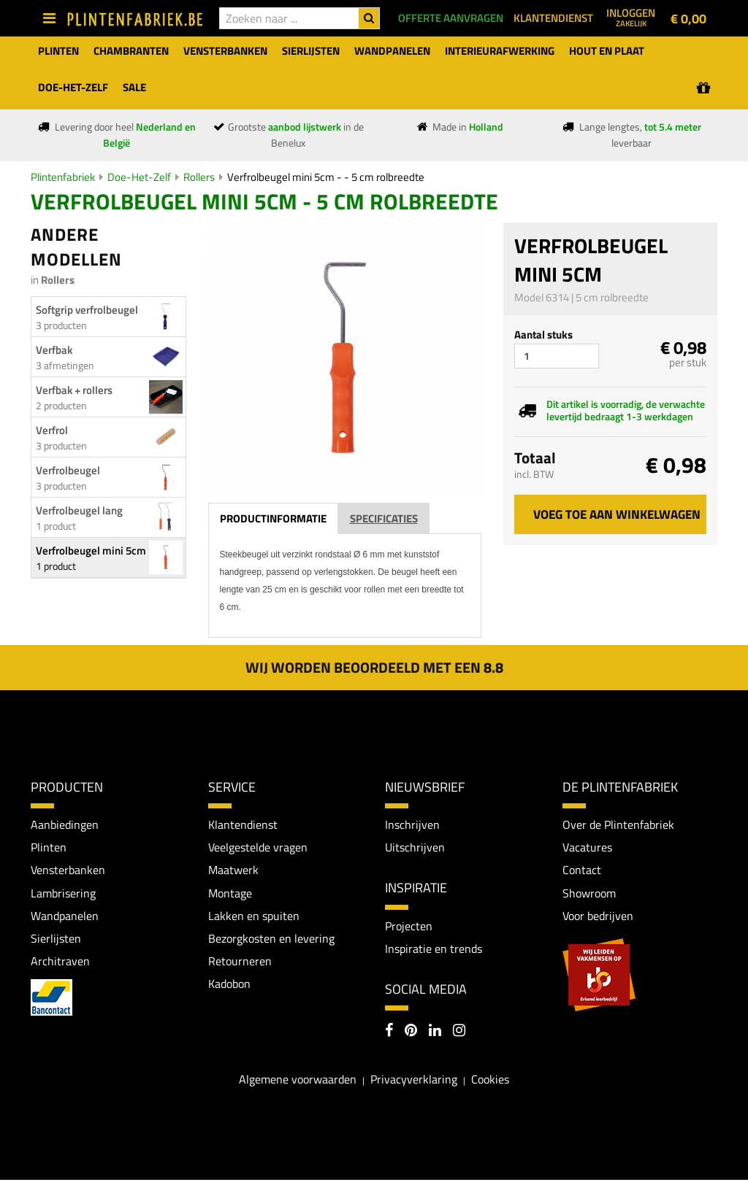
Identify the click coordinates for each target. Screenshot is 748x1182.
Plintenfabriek (63, 177)
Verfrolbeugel (68, 470)
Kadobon (229, 985)
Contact (581, 870)
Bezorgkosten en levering (271, 940)
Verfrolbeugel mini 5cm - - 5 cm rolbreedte (325, 177)
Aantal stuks (543, 334)
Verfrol (52, 430)
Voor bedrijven (597, 917)
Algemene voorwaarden (297, 1081)
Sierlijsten (56, 940)
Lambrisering (63, 894)
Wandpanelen (65, 917)
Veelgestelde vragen (258, 848)
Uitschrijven (415, 848)
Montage (230, 894)
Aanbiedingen (65, 824)
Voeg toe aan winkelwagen (617, 514)
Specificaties (384, 518)
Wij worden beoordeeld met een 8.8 (374, 667)
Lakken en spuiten (253, 917)
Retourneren (240, 963)
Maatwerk (233, 870)
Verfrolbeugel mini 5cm (91, 550)
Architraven (60, 963)
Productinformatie (273, 518)
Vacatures (587, 848)
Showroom (589, 894)
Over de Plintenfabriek (618, 824)
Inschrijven (412, 824)
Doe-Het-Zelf (139, 177)
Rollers (199, 177)
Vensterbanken (68, 870)
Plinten (48, 848)
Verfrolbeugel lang (79, 510)
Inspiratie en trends (433, 949)
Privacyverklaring (413, 1081)
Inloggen (630, 16)
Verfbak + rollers (74, 390)
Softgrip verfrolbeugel (87, 309)
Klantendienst (243, 824)
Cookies (490, 1081)
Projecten (408, 926)
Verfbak (54, 349)
